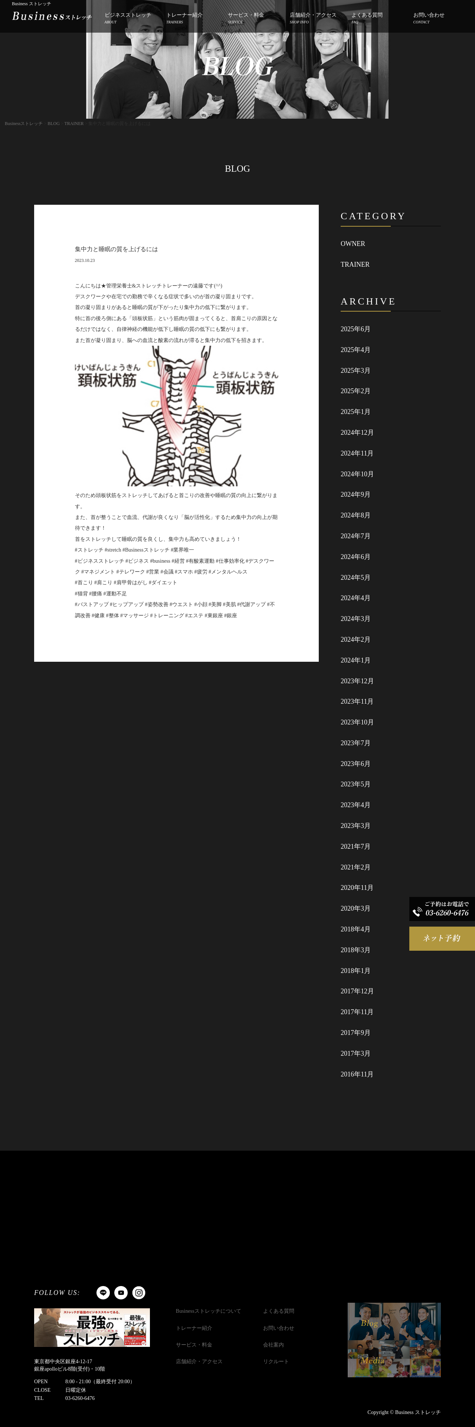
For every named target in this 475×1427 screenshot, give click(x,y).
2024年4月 (356, 598)
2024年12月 (357, 432)
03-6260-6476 (80, 1398)
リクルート (276, 1361)
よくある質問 (367, 18)
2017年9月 (356, 1032)
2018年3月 (356, 950)
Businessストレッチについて (208, 1311)
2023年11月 (357, 701)
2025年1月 (356, 411)
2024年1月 (356, 660)
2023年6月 (356, 763)
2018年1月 (356, 970)
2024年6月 (356, 556)
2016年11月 (357, 1074)
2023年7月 (356, 743)
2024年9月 (356, 494)
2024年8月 (356, 515)
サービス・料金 (246, 18)
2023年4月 (356, 805)
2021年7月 (356, 846)
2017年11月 (357, 1012)
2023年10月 (357, 722)
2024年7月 (356, 536)
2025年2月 (356, 391)
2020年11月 (357, 887)
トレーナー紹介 (184, 18)
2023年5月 (356, 784)
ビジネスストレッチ (128, 18)
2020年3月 (356, 908)
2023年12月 (357, 681)
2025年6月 (356, 329)
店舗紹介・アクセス (313, 18)
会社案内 (273, 1345)
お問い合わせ (429, 18)
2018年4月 (356, 929)
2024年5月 (356, 577)
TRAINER (355, 264)
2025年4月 (356, 350)
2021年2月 (356, 867)
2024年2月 (356, 639)
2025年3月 (356, 370)
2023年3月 (356, 825)
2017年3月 (356, 1053)
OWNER (353, 243)
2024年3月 (356, 618)
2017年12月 (357, 991)
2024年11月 (357, 453)
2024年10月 (357, 474)
